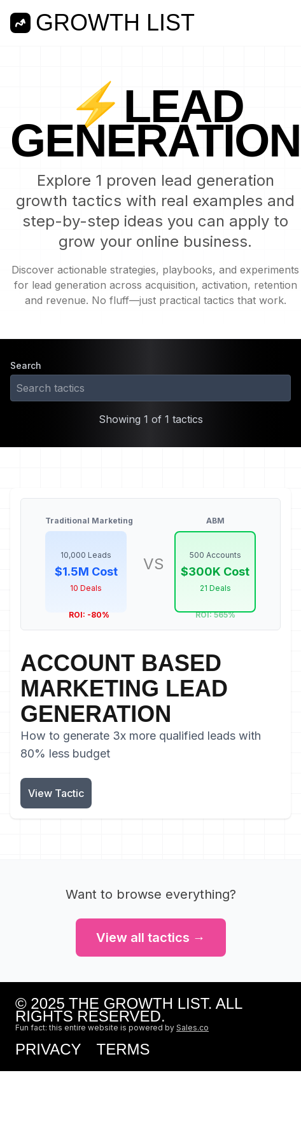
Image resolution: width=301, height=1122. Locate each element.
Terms (123, 1049)
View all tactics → (151, 937)
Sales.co (192, 1027)
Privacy (48, 1049)
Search (25, 365)
